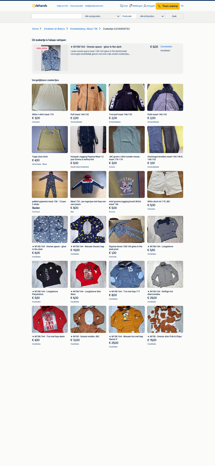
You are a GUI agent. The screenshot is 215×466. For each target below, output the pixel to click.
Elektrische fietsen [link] (152, 363)
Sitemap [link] (125, 439)
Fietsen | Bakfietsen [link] (152, 368)
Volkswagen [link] (77, 377)
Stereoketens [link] (42, 373)
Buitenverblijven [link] (79, 403)
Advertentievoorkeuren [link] (173, 431)
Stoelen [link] (39, 398)
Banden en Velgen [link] (116, 363)
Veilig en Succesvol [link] (65, 431)
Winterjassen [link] (114, 403)
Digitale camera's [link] (44, 363)
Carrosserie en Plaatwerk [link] (119, 368)
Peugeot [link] (76, 373)
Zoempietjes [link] (166, 46)
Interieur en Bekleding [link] (118, 377)
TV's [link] (37, 377)
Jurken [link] (111, 389)
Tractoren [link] (148, 403)
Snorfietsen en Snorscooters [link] (157, 377)
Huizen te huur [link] (78, 394)
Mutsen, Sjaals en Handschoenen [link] (123, 394)
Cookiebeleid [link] (149, 431)
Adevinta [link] (111, 439)
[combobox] (57, 16)
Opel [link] (74, 368)
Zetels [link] (38, 389)
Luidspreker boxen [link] (44, 368)
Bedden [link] (39, 394)
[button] (135, 6)
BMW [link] (74, 363)
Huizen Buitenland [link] (80, 398)
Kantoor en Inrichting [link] (153, 394)
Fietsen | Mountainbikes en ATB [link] (158, 373)
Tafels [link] (38, 403)
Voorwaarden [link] (76, 6)
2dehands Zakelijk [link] (40, 431)
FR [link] (182, 6)
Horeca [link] (146, 389)
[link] (43, 5)
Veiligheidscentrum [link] (94, 6)
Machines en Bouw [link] (152, 398)
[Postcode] (128, 16)
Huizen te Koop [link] (79, 389)
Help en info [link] (62, 6)
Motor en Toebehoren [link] (118, 373)
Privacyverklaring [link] (127, 431)
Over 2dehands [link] (93, 439)
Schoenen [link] (112, 398)
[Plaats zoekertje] (168, 6)
